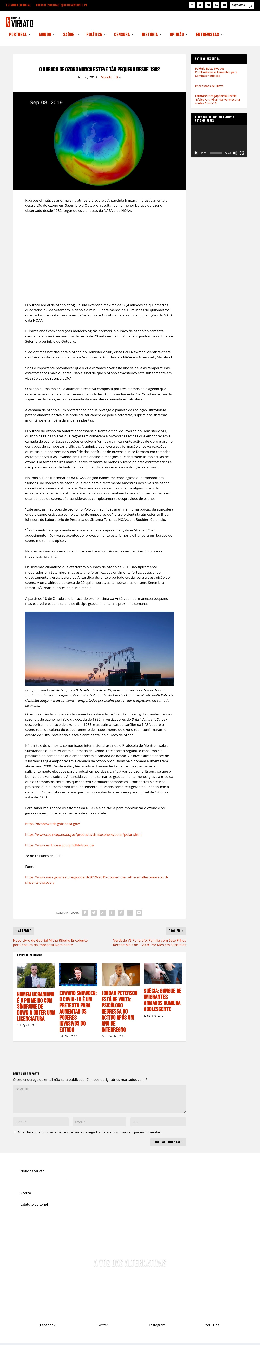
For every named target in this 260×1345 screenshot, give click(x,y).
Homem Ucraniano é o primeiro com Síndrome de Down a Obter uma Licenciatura (36, 1009)
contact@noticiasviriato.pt (68, 5)
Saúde (68, 37)
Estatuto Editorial (18, 5)
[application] (219, 143)
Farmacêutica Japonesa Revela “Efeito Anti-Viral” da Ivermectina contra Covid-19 (217, 101)
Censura (122, 37)
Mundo (45, 37)
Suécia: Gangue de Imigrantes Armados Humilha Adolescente (162, 1002)
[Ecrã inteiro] (242, 155)
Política (94, 37)
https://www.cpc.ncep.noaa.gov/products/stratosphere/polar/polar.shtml (83, 836)
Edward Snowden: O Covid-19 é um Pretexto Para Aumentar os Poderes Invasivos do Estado (78, 1014)
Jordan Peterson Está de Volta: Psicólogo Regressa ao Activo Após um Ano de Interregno (120, 1014)
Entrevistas (207, 37)
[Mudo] (235, 155)
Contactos (43, 5)
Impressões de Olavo (209, 88)
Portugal (18, 37)
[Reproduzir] (196, 155)
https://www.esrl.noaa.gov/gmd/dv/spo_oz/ (59, 847)
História (150, 37)
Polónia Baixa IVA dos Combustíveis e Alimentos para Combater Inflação (216, 74)
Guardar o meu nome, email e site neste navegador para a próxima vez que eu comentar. (89, 1134)
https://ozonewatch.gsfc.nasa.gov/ (52, 825)
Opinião (177, 37)
